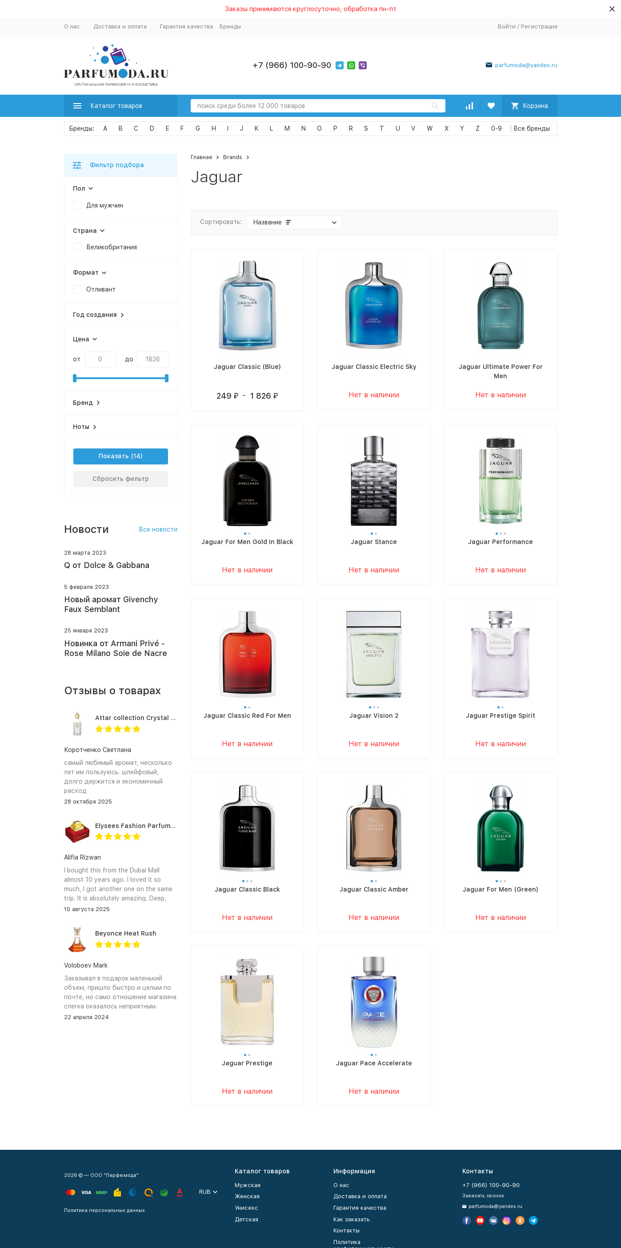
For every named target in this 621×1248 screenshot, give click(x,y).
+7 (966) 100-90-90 (291, 65)
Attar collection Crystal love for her (151, 717)
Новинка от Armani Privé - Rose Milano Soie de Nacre (115, 648)
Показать (114, 456)
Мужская (247, 1185)
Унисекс (246, 1207)
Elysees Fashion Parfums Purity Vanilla (156, 825)
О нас (72, 26)
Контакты (346, 1230)
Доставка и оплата (120, 26)
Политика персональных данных (104, 1210)
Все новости (158, 529)
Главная (201, 157)
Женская (247, 1196)
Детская (246, 1219)
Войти (507, 26)
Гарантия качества (186, 26)
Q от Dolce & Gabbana (106, 565)
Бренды (230, 26)
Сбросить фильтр (120, 478)
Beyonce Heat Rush (125, 933)
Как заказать (351, 1219)
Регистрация (539, 26)
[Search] (318, 105)
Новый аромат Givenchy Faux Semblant (111, 604)
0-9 (496, 128)
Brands (232, 157)
